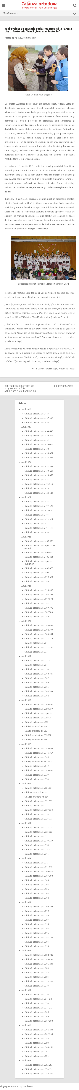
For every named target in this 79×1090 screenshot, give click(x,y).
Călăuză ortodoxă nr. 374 (36, 652)
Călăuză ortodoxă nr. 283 (36, 968)
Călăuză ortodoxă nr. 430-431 (38, 471)
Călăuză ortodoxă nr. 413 (36, 523)
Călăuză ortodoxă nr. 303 (36, 893)
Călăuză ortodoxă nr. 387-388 (38, 612)
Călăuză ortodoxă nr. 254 (36, 1056)
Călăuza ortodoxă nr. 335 (36, 792)
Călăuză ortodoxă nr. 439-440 (38, 444)
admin (33, 38)
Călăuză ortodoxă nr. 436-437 (38, 453)
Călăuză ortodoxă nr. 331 (36, 805)
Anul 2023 (26, 497)
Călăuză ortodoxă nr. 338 (36, 779)
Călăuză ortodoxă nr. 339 (36, 775)
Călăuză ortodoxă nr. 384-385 (38, 625)
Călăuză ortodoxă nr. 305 (36, 884)
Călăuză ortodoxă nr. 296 (36, 924)
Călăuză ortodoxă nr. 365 (36, 687)
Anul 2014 (26, 858)
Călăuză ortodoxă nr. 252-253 (38, 1065)
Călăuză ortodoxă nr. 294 (36, 933)
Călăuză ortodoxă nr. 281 (36, 977)
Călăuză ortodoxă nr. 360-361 (38, 704)
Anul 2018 (26, 700)
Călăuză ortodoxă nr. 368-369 (38, 674)
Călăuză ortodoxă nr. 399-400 (38, 577)
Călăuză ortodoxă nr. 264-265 (38, 1029)
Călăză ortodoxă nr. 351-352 (37, 735)
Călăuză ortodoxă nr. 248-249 (38, 1073)
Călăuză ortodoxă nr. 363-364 (38, 691)
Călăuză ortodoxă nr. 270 (36, 1003)
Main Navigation (39, 14)
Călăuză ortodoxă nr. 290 (36, 946)
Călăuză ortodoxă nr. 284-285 (38, 964)
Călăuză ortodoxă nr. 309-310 (38, 871)
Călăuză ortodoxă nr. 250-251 (38, 1069)
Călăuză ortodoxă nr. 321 (36, 836)
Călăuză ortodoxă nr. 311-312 (38, 867)
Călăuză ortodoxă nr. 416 (36, 515)
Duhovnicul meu (63, 386)
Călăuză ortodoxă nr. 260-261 (38, 1047)
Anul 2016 (26, 783)
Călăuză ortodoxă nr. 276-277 (38, 994)
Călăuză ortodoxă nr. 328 (36, 814)
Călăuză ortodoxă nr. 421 (36, 501)
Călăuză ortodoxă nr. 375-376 (38, 647)
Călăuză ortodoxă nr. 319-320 (38, 841)
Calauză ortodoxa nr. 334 (36, 797)
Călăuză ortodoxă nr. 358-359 (38, 709)
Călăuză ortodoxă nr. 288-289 (38, 955)
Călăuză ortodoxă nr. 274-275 (38, 999)
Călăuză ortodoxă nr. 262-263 (38, 1034)
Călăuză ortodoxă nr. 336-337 (38, 788)
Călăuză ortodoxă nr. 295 (36, 928)
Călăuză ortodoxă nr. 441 (36, 440)
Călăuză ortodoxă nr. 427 (36, 479)
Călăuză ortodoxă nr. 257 (36, 1051)
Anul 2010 (26, 1025)
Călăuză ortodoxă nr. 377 (36, 643)
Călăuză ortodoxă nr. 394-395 (38, 594)
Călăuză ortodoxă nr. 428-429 (38, 475)
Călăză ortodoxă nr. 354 (35, 726)
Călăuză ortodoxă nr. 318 (36, 845)
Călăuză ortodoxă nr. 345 (36, 757)
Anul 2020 (26, 621)
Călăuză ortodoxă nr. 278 (36, 986)
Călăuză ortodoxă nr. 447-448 (38, 418)
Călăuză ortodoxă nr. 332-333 (38, 801)
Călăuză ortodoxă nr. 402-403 (38, 568)
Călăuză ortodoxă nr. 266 (36, 1016)
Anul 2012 (26, 950)
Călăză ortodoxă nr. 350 (35, 739)
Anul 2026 (26, 409)
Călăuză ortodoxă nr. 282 (36, 972)
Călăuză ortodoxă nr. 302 (36, 898)
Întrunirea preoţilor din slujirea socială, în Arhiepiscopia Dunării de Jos (20, 388)
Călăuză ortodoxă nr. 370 (36, 669)
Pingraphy (5, 1086)
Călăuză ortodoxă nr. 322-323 (38, 832)
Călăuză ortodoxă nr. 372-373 (38, 660)
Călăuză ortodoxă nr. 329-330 (38, 810)
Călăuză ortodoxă (39, 4)
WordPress (28, 1086)
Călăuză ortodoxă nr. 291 (36, 942)
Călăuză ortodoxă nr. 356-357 (38, 717)
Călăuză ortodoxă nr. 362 (36, 695)
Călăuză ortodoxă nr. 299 (36, 911)
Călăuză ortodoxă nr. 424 (36, 488)
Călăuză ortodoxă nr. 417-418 (38, 510)
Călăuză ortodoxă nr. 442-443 (38, 435)
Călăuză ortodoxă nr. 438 (36, 449)
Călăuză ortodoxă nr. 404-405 (38, 557)
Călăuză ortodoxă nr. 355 (36, 722)
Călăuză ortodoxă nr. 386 (36, 616)
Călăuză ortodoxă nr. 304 (36, 889)
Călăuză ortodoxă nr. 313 (36, 862)
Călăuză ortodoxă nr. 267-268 (38, 1021)
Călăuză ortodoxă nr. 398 (36, 581)
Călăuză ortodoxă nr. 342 (36, 766)
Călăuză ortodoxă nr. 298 (36, 915)
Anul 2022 (26, 537)
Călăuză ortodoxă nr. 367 (36, 678)
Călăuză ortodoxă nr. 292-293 (38, 937)
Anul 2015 (26, 823)
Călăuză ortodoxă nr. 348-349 (38, 748)
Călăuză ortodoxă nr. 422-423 (38, 493)
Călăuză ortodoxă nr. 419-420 (38, 506)
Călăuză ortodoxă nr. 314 (36, 854)
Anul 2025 (26, 427)
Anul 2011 (26, 990)
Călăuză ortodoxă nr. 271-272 (38, 1008)
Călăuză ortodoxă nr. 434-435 (38, 457)
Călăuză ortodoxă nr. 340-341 (38, 770)
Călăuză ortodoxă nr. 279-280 (38, 981)
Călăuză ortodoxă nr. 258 (36, 1043)
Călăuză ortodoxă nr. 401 (36, 572)
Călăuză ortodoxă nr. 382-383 (38, 630)
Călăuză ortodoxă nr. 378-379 (38, 638)
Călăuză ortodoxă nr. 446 (36, 422)
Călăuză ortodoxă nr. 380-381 (38, 634)
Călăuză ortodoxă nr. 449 (36, 413)
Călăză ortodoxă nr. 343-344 (38, 761)
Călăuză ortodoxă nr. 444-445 (38, 431)
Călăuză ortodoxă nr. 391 (36, 603)
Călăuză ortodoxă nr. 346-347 (38, 753)
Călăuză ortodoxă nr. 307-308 (38, 876)
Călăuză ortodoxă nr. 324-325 (38, 827)
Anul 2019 (26, 656)
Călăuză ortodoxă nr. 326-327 (38, 819)
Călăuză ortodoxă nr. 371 (36, 665)
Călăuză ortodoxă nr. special (38, 713)
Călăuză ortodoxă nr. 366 (36, 682)
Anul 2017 (26, 744)
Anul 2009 (26, 1060)
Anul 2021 (26, 586)
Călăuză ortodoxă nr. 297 (36, 920)
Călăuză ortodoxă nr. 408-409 (38, 541)
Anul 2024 (26, 462)
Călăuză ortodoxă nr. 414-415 (38, 519)
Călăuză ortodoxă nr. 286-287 (38, 959)
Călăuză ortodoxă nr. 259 (36, 1038)
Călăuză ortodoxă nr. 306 (36, 880)
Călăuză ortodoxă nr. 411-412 (38, 528)
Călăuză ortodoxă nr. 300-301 (38, 906)
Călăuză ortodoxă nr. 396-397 (38, 590)
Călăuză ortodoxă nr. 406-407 (38, 552)
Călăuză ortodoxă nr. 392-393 (38, 599)
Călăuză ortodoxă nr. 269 (36, 1012)
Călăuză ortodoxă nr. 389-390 (38, 608)
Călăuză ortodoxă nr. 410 (36, 532)
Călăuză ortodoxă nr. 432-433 (38, 466)
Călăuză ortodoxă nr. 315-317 (38, 849)
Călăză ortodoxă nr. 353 (35, 731)
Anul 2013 (26, 902)
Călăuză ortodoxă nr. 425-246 (38, 484)
